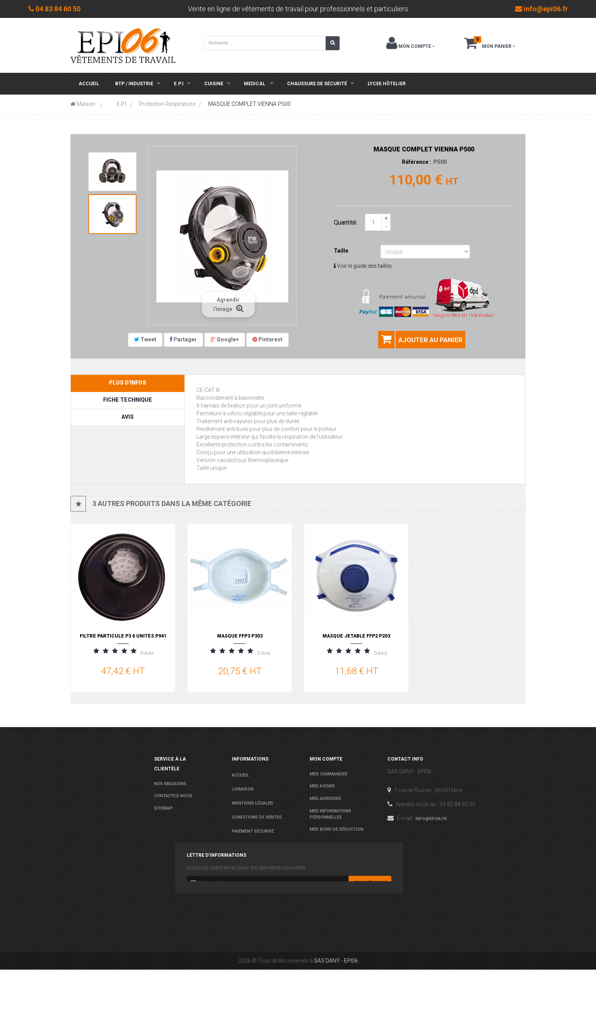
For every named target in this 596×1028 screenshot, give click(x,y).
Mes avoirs (322, 786)
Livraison (243, 789)
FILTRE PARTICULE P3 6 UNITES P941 (123, 636)
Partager (183, 339)
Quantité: (346, 222)
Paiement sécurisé (253, 831)
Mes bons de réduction (336, 829)
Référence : (416, 162)
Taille (341, 251)
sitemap (163, 808)
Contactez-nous (173, 795)
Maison (82, 104)
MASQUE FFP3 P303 (240, 636)
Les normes (245, 845)
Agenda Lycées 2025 (253, 859)
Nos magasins (170, 783)
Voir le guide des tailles (363, 266)
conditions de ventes (257, 817)
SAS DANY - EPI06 (336, 1019)
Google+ (224, 339)
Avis (127, 417)
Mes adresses (325, 798)
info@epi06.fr (431, 818)
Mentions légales (252, 803)
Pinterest (267, 339)
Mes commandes (328, 774)
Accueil (240, 775)
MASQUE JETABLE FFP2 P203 (356, 636)
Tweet (145, 339)
